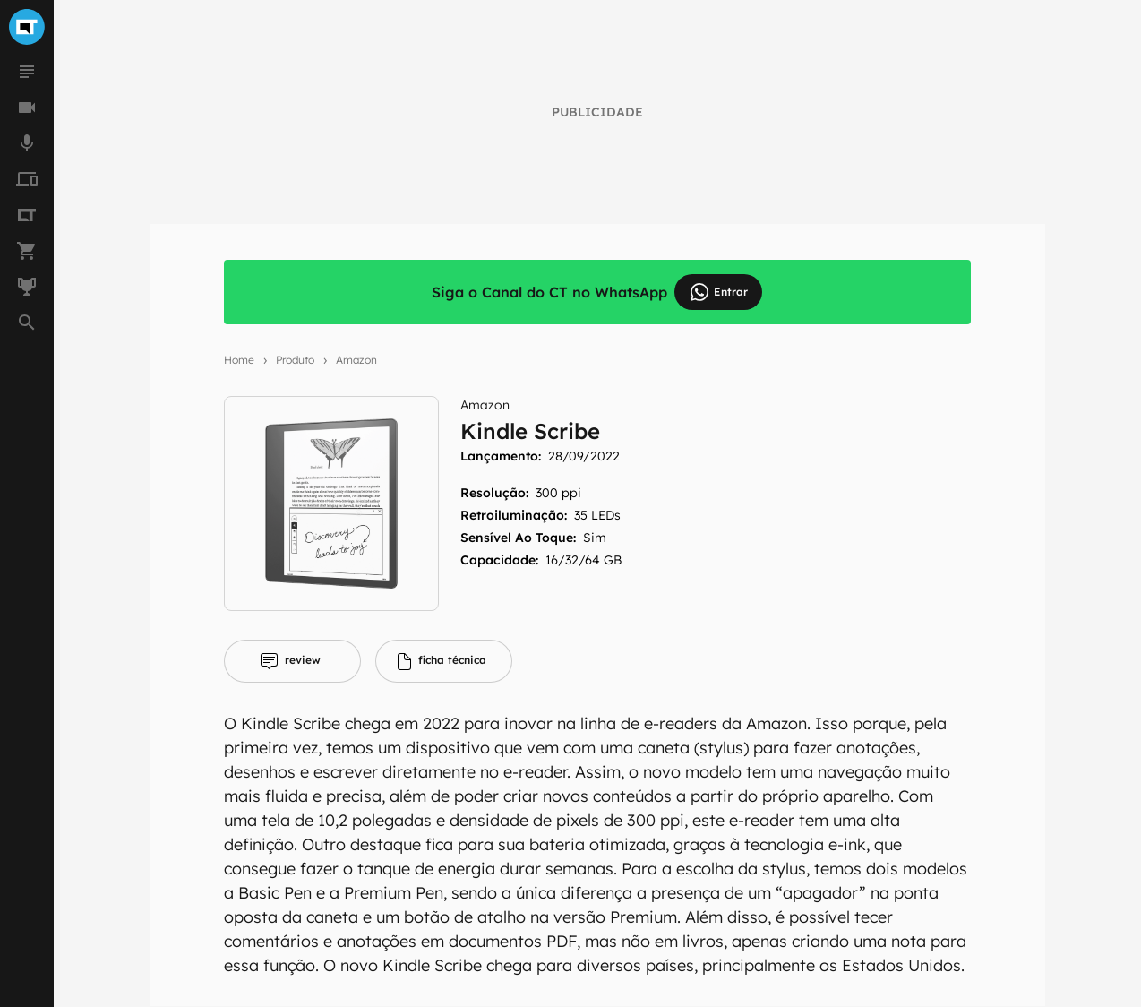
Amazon (356, 359)
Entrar (718, 292)
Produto (295, 359)
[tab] (292, 661)
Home (239, 359)
